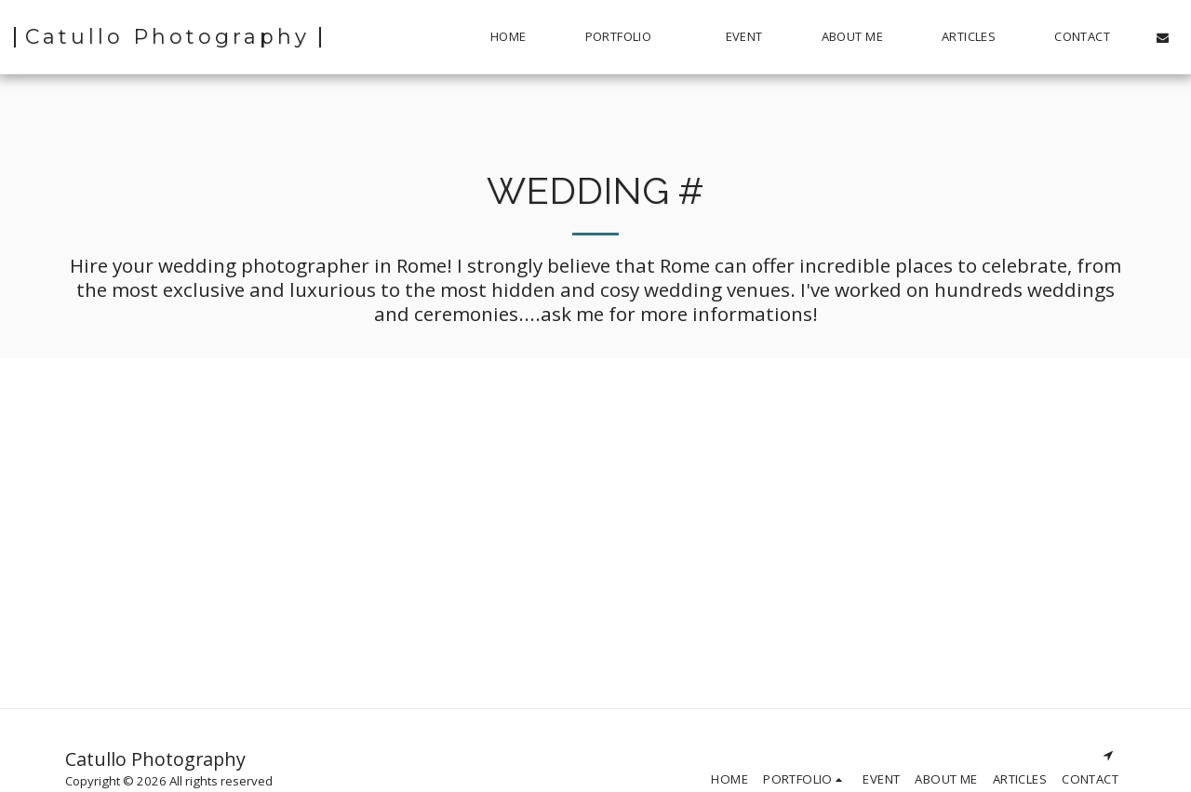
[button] (626, 37)
